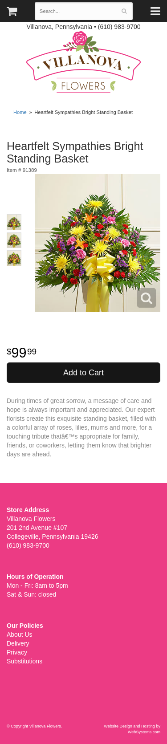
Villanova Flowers (83, 62)
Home (20, 112)
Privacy (17, 652)
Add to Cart (83, 372)
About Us (20, 634)
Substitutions (24, 661)
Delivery (18, 643)
